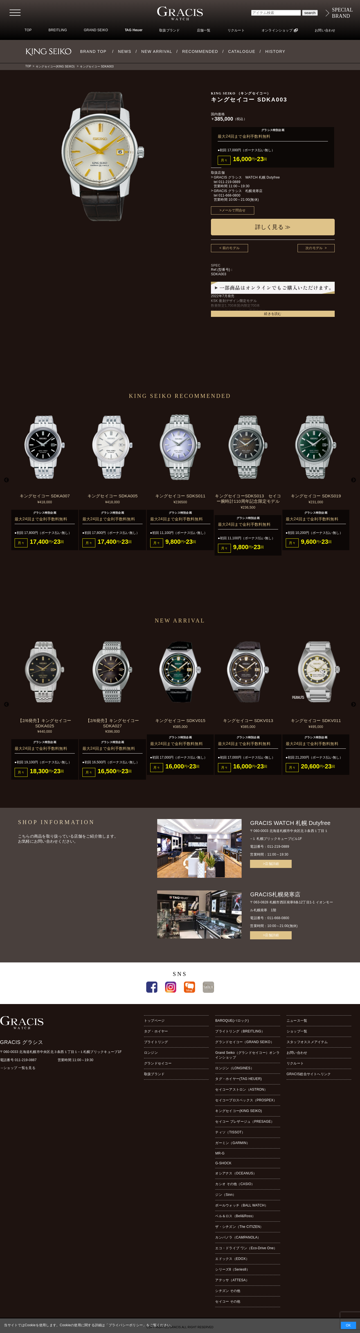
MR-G (219, 1153)
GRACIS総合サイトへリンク (309, 1074)
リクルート (236, 30)
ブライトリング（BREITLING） (240, 1031)
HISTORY (275, 51)
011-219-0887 (26, 1060)
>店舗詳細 (271, 864)
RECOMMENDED (200, 51)
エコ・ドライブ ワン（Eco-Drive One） (246, 1248)
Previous (6, 480)
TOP (28, 30)
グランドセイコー (158, 1063)
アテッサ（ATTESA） (232, 1280)
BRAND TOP (93, 51)
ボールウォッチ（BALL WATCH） (241, 1205)
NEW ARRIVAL (156, 51)
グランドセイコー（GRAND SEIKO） (244, 1042)
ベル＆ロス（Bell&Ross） (235, 1216)
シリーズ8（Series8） (232, 1269)
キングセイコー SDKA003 (97, 66)
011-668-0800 (229, 195)
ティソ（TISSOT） (230, 1132)
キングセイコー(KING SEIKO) (55, 66)
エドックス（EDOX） (232, 1259)
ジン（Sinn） (225, 1195)
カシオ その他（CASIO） (235, 1184)
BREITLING (57, 30)
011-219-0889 (229, 182)
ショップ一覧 (297, 1031)
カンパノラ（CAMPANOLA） (238, 1237)
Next (353, 480)
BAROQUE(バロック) (232, 1021)
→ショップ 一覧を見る (17, 1068)
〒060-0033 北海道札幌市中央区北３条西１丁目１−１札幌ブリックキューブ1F (61, 1052)
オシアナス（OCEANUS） (235, 1173)
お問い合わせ (325, 30)
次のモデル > (316, 248)
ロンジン (151, 1053)
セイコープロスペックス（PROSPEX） (246, 1100)
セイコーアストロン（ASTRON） (241, 1089)
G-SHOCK (223, 1163)
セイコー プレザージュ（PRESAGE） (244, 1122)
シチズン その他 (227, 1291)
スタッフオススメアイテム (307, 1042)
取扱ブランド (169, 30)
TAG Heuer (133, 30)
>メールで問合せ (233, 210)
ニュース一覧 (297, 1021)
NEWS (124, 51)
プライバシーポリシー (126, 1325)
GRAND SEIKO (96, 30)
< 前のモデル (229, 248)
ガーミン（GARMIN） (232, 1143)
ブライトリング (156, 1042)
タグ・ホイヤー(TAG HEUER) (238, 1079)
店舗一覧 (204, 30)
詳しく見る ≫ (273, 227)
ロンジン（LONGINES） (234, 1068)
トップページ (154, 1021)
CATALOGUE (241, 51)
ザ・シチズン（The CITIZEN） (239, 1227)
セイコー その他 (227, 1301)
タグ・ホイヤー (156, 1031)
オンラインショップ (277, 30)
